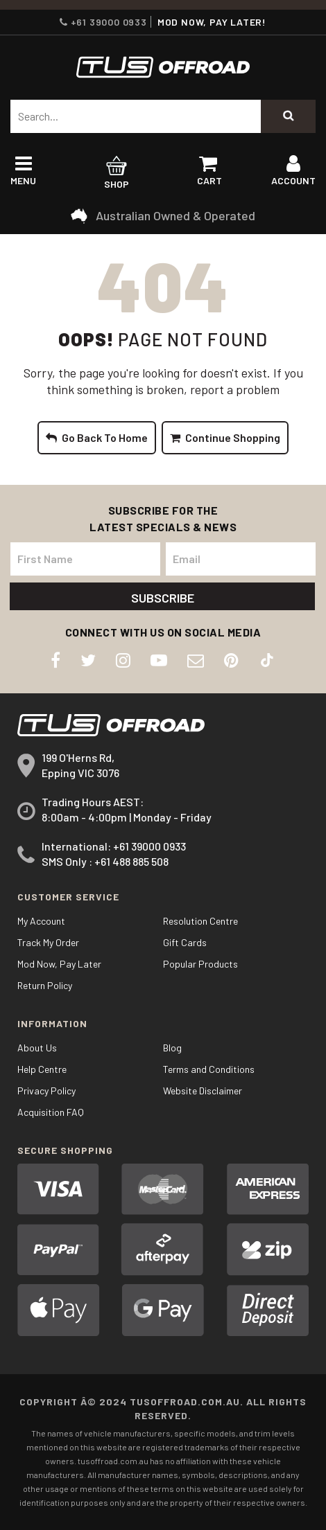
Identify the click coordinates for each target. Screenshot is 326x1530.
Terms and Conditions (209, 1069)
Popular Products (200, 964)
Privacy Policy (46, 1090)
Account (293, 173)
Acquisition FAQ (50, 1112)
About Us (37, 1047)
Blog (172, 1047)
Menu (23, 173)
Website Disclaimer (202, 1090)
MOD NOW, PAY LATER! (211, 22)
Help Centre (42, 1069)
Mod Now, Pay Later (59, 964)
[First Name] (85, 559)
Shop (116, 174)
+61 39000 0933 (103, 22)
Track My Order (48, 942)
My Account (41, 921)
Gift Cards (185, 942)
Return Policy (44, 985)
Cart (209, 173)
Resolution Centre (200, 921)
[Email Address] (241, 559)
